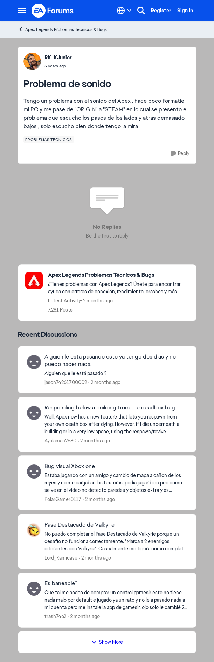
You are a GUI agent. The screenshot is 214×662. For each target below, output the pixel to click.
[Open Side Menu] (22, 10)
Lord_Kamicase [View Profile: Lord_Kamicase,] (60, 558)
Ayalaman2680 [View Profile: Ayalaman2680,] (60, 440)
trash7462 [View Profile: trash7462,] (55, 616)
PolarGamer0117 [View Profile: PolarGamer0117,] (62, 499)
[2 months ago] (104, 382)
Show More (107, 642)
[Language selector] (124, 11)
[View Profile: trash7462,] (34, 589)
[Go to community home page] (53, 11)
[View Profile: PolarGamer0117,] (34, 471)
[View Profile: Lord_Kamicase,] (34, 530)
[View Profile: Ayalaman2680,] (34, 413)
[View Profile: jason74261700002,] (34, 362)
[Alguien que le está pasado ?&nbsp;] (115, 373)
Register (161, 10)
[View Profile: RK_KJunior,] (32, 61)
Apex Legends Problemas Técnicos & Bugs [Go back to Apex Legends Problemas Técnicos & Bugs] (62, 29)
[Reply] (180, 153)
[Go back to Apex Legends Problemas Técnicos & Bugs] (118, 275)
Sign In (185, 10)
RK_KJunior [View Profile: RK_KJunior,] (58, 57)
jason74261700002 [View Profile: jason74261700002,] (65, 382)
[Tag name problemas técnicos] (48, 139)
